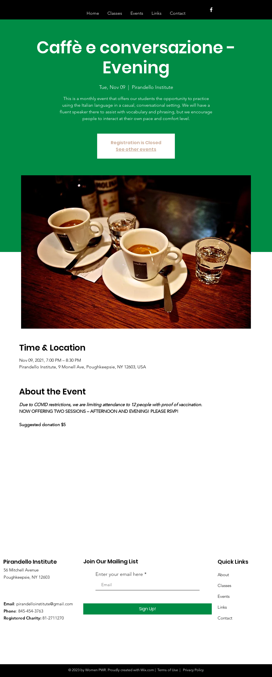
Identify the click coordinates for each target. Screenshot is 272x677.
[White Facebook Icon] (211, 10)
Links (222, 607)
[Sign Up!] (147, 608)
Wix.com (147, 670)
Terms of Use (167, 670)
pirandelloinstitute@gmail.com (44, 603)
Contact (225, 618)
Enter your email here (119, 574)
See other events (136, 149)
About (223, 574)
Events (224, 596)
